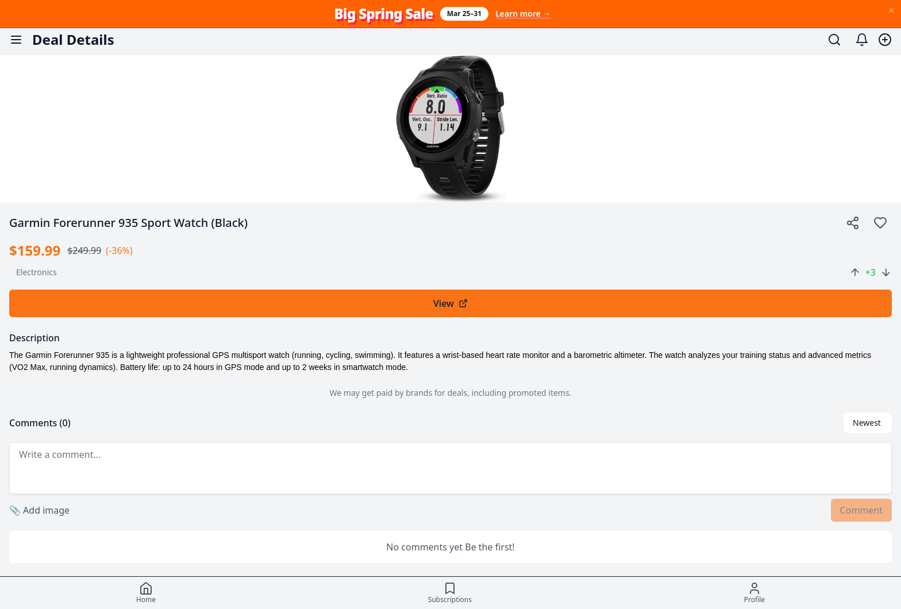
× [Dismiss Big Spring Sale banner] (891, 10)
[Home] (146, 592)
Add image (39, 510)
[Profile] (754, 592)
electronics (36, 272)
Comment (861, 510)
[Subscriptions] (450, 592)
